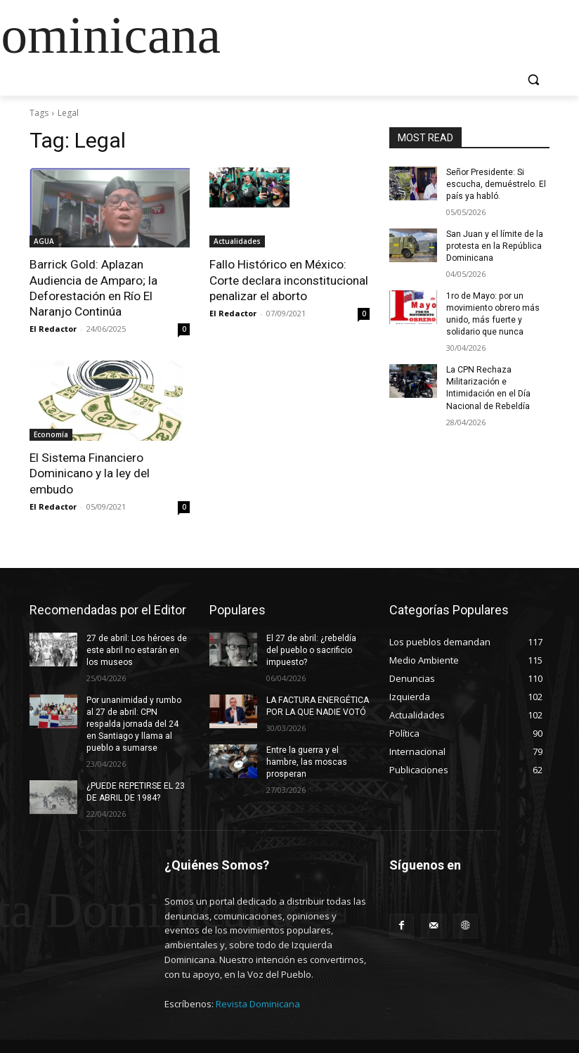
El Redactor (53, 328)
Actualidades (237, 241)
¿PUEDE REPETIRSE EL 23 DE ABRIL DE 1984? (135, 790)
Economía (51, 434)
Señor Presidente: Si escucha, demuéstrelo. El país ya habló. (496, 184)
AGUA (44, 241)
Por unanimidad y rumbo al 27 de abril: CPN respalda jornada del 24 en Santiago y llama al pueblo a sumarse (133, 722)
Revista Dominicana (258, 1001)
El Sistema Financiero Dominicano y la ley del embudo (90, 472)
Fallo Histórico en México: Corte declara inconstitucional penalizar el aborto (288, 279)
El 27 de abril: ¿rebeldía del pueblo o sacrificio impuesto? (317, 649)
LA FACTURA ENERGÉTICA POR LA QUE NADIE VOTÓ (316, 705)
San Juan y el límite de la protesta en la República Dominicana (494, 246)
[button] (532, 79)
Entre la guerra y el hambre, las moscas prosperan (306, 760)
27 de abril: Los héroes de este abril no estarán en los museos (136, 649)
